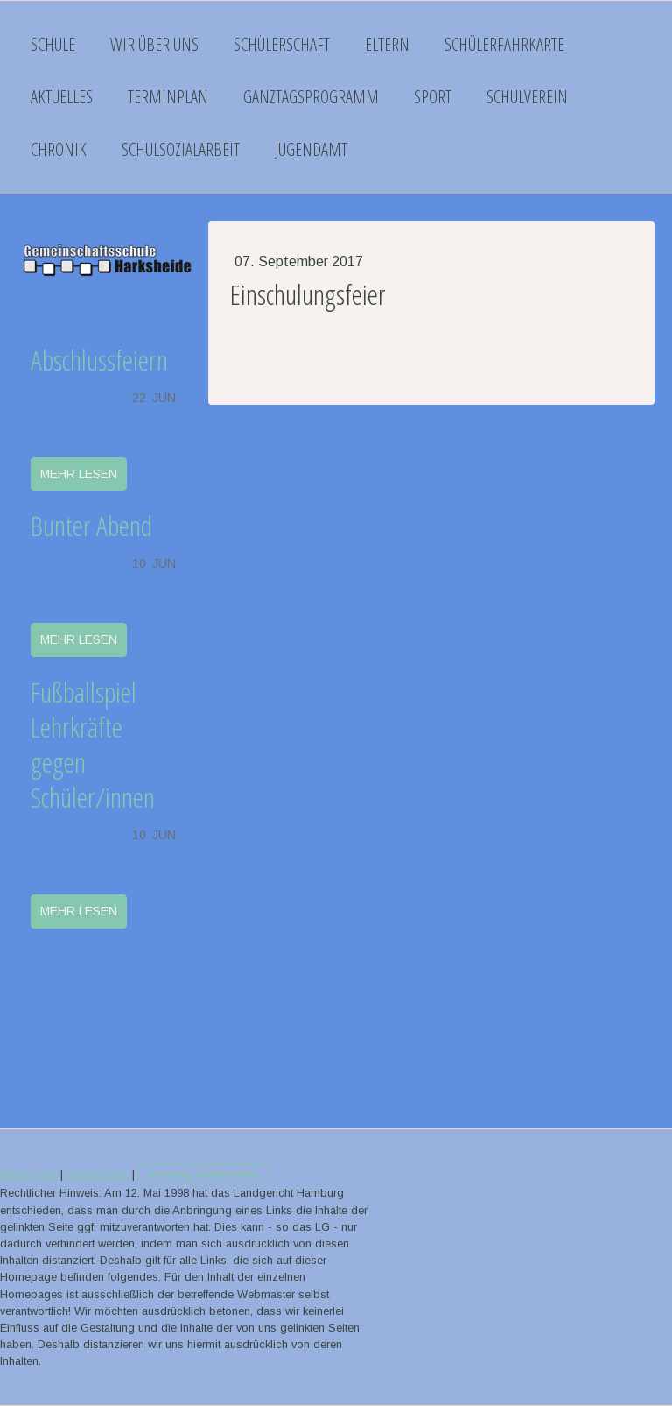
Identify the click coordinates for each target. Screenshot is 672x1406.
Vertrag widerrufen (203, 1174)
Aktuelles (62, 97)
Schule (53, 44)
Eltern (387, 44)
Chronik (59, 149)
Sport (433, 97)
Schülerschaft (282, 44)
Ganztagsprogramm (311, 97)
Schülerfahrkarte (504, 44)
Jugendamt (311, 149)
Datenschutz (97, 1174)
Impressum (28, 1174)
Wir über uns (154, 44)
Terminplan (168, 97)
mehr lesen (78, 474)
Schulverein (527, 97)
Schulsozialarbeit (181, 149)
